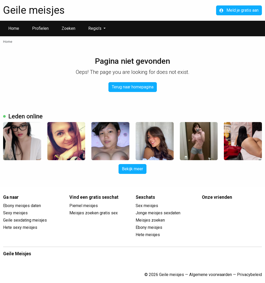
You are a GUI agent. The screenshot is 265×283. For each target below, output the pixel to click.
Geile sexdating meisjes (25, 220)
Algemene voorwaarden (210, 274)
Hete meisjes (148, 234)
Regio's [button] (95, 28)
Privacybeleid (249, 274)
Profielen (40, 28)
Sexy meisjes (15, 212)
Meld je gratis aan (239, 10)
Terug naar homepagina (132, 86)
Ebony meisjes (149, 227)
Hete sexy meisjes (20, 227)
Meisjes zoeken (150, 220)
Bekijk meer (132, 168)
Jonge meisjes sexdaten (158, 212)
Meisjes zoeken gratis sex (93, 212)
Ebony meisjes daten (22, 205)
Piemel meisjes (83, 205)
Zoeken (68, 28)
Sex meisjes (147, 205)
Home (13, 28)
